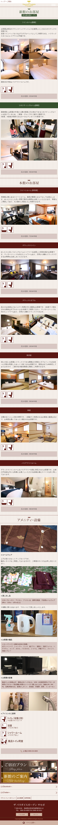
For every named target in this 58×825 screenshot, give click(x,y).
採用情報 (27, 798)
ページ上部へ (29, 822)
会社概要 (20, 798)
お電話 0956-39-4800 (29, 751)
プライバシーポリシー (8, 798)
